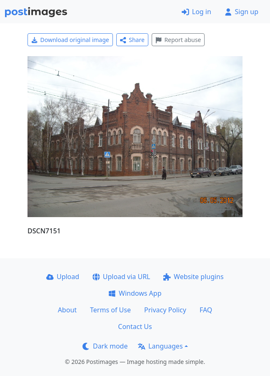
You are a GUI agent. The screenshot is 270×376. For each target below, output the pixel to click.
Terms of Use (110, 309)
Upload (62, 276)
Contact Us (135, 326)
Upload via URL (121, 276)
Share (132, 40)
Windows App (134, 293)
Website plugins (193, 276)
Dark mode (105, 346)
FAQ (206, 309)
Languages (160, 346)
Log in (196, 11)
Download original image (70, 40)
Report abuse (178, 40)
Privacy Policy (165, 309)
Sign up (241, 11)
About (67, 309)
